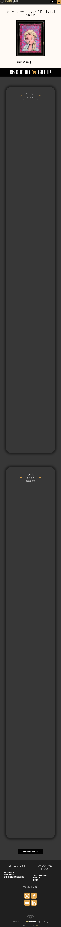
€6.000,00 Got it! (30, 72)
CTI (37, 925)
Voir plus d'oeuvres (30, 851)
